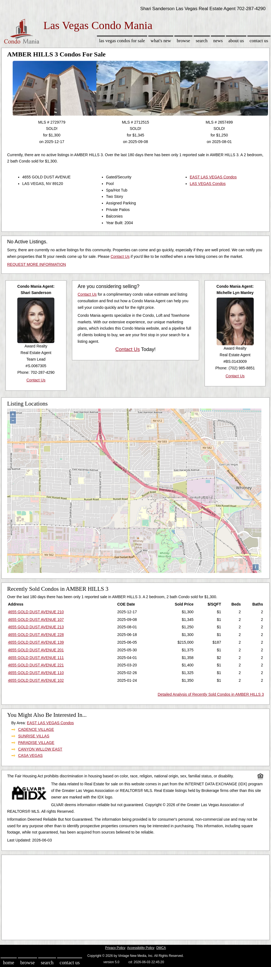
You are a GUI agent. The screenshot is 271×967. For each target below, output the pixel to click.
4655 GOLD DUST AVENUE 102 (36, 680)
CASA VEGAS (30, 755)
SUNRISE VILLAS (33, 736)
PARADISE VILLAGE (36, 742)
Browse (183, 40)
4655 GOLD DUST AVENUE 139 (36, 642)
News (218, 40)
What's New (161, 40)
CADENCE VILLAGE (36, 729)
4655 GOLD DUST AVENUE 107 (36, 619)
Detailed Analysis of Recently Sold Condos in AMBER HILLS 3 (211, 694)
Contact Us (259, 40)
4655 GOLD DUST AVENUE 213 (36, 627)
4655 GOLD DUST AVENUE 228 (36, 634)
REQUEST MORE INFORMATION (36, 264)
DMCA (161, 948)
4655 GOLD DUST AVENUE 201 (36, 650)
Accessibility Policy (141, 948)
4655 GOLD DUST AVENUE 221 (36, 665)
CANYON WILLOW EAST (40, 749)
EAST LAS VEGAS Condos (213, 177)
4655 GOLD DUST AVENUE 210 (36, 612)
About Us (236, 40)
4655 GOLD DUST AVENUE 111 (36, 657)
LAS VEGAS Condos (208, 183)
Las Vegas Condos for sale (122, 40)
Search (202, 40)
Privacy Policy (115, 948)
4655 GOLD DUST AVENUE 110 (36, 673)
